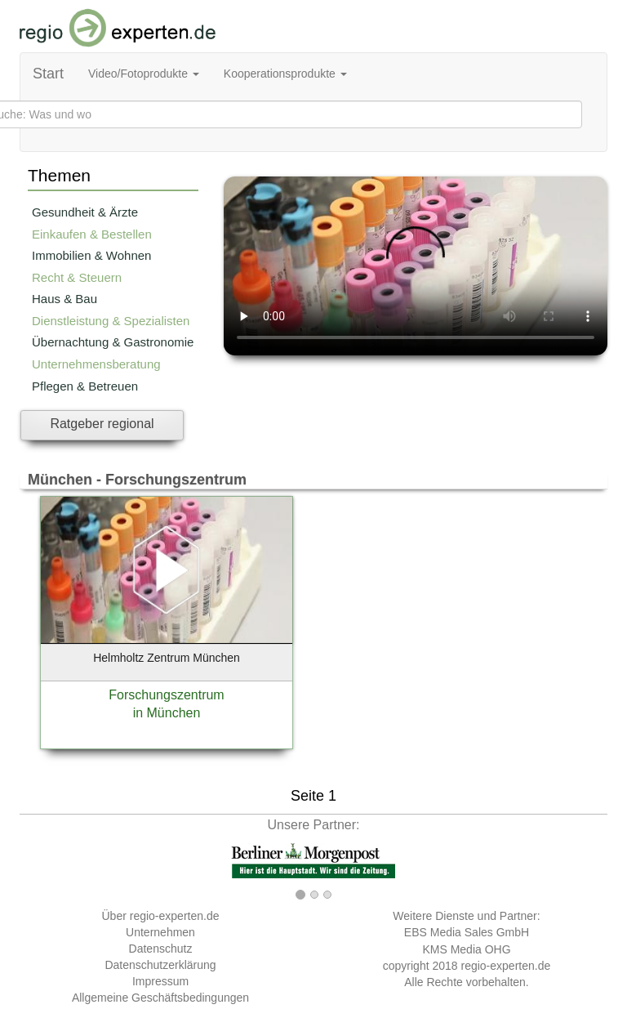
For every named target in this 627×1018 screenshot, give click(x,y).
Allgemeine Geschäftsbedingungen (160, 997)
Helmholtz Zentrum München (166, 657)
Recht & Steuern (77, 277)
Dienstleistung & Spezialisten (110, 321)
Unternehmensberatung (96, 364)
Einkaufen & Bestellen (92, 234)
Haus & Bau (64, 299)
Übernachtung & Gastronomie (112, 342)
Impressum (160, 981)
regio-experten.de (505, 965)
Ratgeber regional (101, 424)
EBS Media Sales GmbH (466, 932)
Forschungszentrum (166, 695)
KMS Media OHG (466, 949)
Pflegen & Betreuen (85, 386)
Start (48, 73)
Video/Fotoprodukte (143, 73)
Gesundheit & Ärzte (85, 212)
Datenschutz (161, 948)
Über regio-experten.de (161, 915)
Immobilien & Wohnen (91, 255)
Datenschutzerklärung (160, 964)
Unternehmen (160, 932)
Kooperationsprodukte (285, 73)
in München (167, 713)
